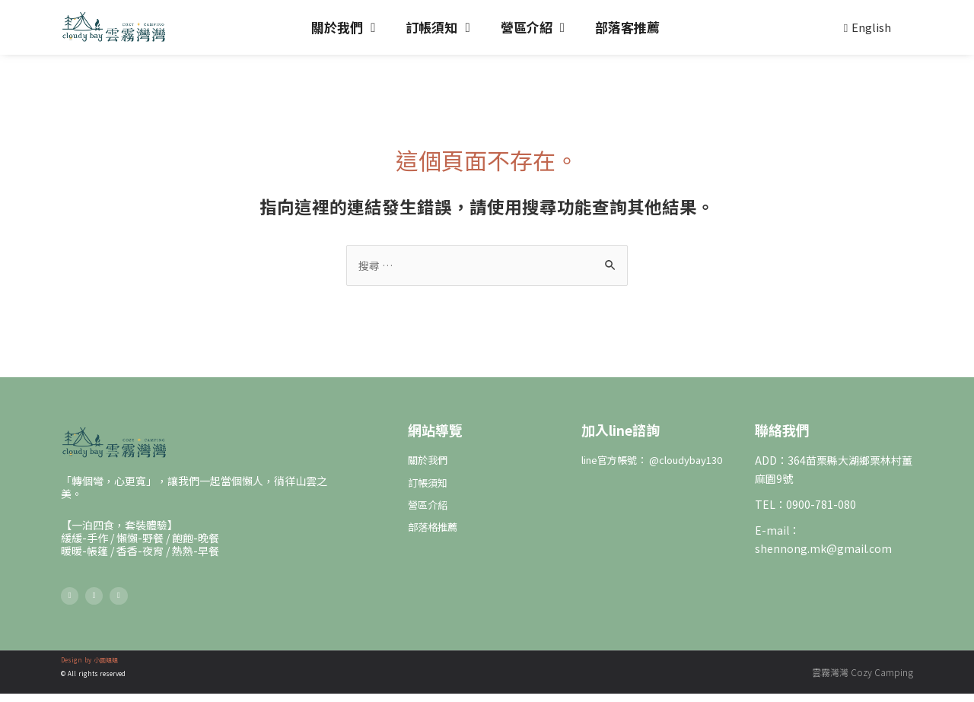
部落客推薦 (627, 27)
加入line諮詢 (620, 430)
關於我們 (343, 28)
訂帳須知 (437, 28)
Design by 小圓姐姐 (89, 668)
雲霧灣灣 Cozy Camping (862, 680)
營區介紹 (533, 28)
